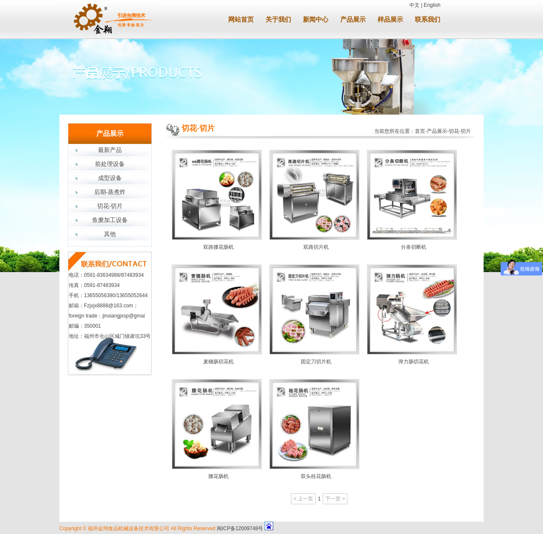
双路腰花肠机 (218, 247)
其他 (110, 234)
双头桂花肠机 (316, 476)
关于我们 (278, 19)
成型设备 (110, 178)
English (432, 5)
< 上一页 (303, 499)
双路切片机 (316, 247)
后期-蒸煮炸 (110, 192)
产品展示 (353, 19)
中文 (414, 5)
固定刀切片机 (316, 362)
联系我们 (427, 19)
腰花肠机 (218, 476)
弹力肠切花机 (413, 362)
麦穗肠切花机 (218, 362)
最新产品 (110, 150)
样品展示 (390, 19)
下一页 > (335, 499)
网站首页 (241, 19)
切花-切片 (110, 206)
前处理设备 (110, 164)
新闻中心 (315, 19)
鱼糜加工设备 (110, 220)
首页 (420, 131)
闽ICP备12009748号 (240, 528)
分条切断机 (413, 247)
